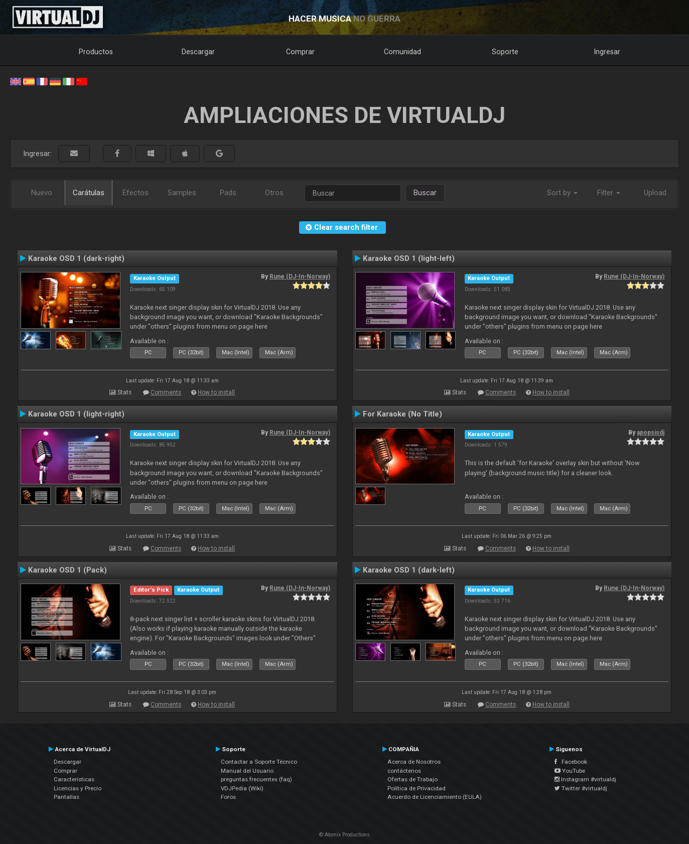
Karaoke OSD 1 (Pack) (67, 570)
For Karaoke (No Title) (402, 413)
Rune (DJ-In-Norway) (299, 276)
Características (74, 779)
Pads (228, 192)
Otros (274, 192)
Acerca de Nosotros (414, 761)
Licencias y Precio (77, 788)
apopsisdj (650, 432)
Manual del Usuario (247, 770)
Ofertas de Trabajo (412, 779)
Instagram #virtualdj (585, 779)
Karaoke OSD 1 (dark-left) (409, 570)
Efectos (135, 192)
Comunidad (402, 52)
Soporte (505, 52)
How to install (216, 392)
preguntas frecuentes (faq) (256, 779)
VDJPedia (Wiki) (242, 788)
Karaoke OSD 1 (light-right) (76, 413)
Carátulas (88, 192)
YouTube (570, 770)
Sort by (562, 192)
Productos (96, 52)
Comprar (300, 52)
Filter (608, 192)
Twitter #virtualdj (581, 788)
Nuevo (41, 192)
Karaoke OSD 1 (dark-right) (76, 258)
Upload (655, 192)
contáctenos (404, 770)
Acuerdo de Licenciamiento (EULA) (434, 796)
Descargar (198, 52)
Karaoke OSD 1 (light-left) (409, 258)
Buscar (425, 192)
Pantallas (66, 796)
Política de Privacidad (416, 788)
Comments (166, 392)
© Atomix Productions (344, 834)
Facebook (571, 761)
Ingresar (607, 52)
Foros (228, 796)
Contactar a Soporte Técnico (259, 761)
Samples (182, 192)
